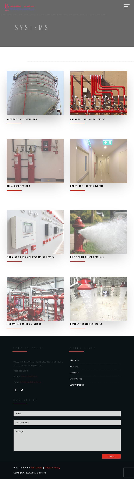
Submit (111, 456)
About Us (75, 360)
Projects (74, 372)
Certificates (76, 378)
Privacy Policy (52, 467)
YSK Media (36, 467)
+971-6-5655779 (29, 376)
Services (74, 366)
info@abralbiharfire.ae (30, 382)
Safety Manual (77, 384)
